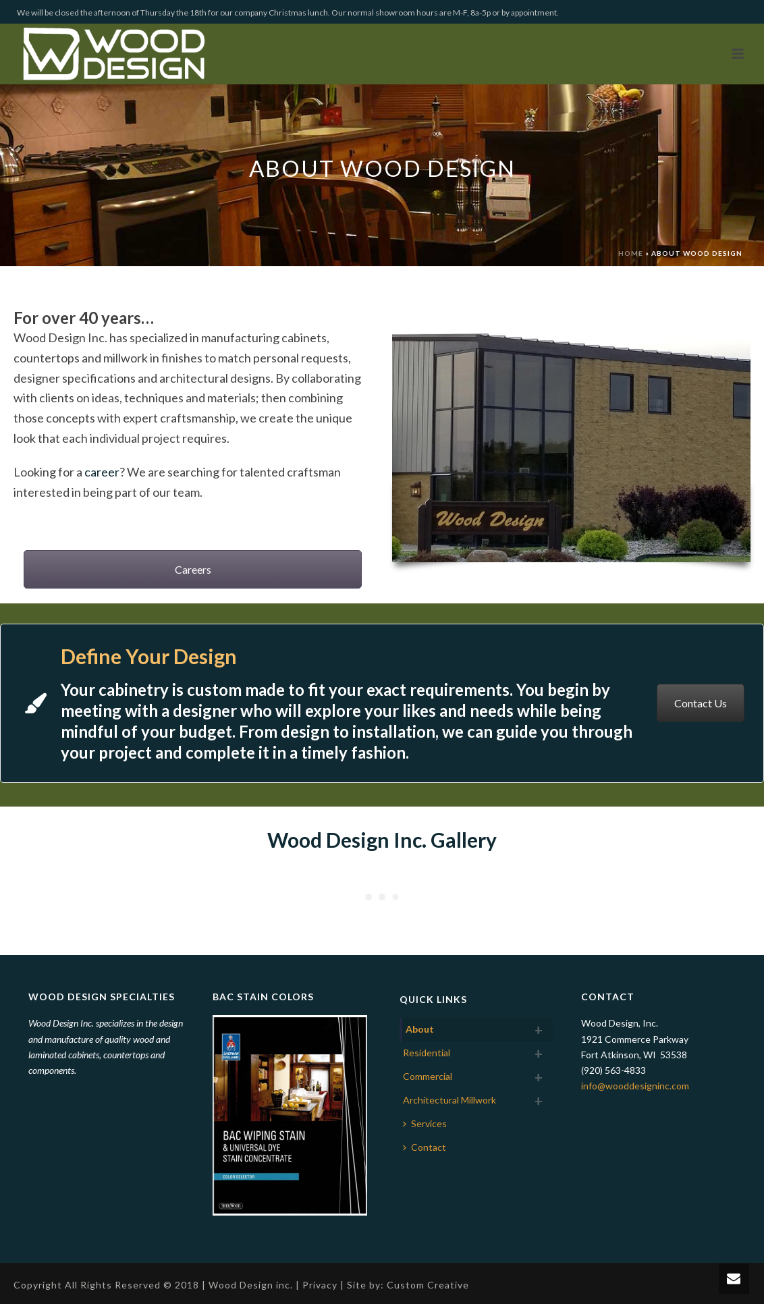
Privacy (319, 1285)
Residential (426, 1052)
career (101, 471)
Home (630, 253)
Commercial (427, 1076)
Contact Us (700, 703)
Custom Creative (428, 1285)
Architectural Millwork (449, 1100)
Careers (193, 569)
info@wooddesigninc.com (635, 1085)
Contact (424, 1147)
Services (425, 1123)
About (420, 1029)
